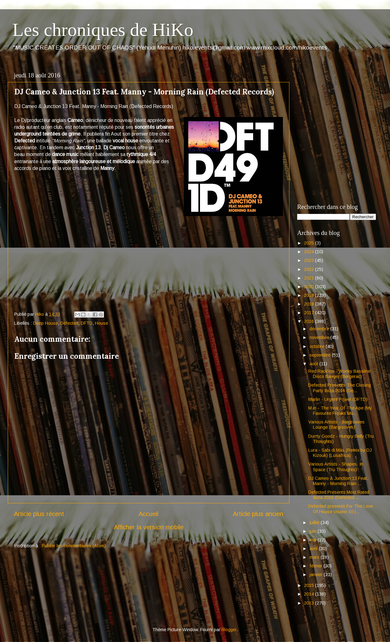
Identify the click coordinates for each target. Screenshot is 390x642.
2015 (309, 585)
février (316, 565)
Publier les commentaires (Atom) (74, 545)
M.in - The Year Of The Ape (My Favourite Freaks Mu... (340, 411)
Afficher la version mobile (149, 527)
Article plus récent (39, 513)
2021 (309, 277)
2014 (309, 594)
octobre (318, 346)
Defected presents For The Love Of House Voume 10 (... (340, 509)
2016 (309, 321)
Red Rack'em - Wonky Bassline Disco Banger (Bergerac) (339, 374)
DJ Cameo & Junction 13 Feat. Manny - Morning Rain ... (338, 481)
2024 (309, 251)
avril (314, 548)
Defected (69, 323)
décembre (320, 328)
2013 (309, 603)
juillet (315, 522)
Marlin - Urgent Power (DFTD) (337, 399)
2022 (309, 269)
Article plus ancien (258, 513)
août (314, 363)
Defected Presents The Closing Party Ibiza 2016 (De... (339, 388)
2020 (309, 286)
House (101, 323)
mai (314, 539)
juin (314, 531)
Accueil (148, 513)
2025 (309, 243)
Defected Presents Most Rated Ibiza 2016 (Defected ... (338, 495)
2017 (309, 312)
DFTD (87, 323)
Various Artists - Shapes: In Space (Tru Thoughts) (335, 467)
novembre (320, 337)
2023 (309, 260)
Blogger (229, 629)
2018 (309, 303)
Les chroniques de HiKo (102, 30)
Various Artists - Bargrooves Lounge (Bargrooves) (336, 424)
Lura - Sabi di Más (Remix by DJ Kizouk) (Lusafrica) (340, 453)
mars (315, 557)
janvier (317, 574)
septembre (321, 355)
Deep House (45, 323)
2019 (309, 295)
